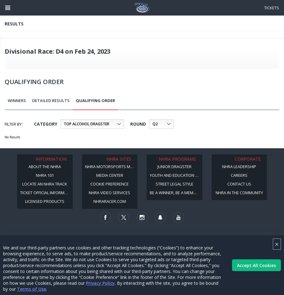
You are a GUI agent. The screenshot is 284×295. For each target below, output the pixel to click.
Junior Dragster (174, 166)
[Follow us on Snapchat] (160, 217)
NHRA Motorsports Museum (111, 166)
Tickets (271, 8)
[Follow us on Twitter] (123, 217)
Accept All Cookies (256, 265)
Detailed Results (51, 100)
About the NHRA (44, 166)
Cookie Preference (109, 184)
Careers (239, 175)
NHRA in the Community (239, 192)
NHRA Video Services (109, 192)
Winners (17, 100)
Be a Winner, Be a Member (175, 192)
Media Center (109, 175)
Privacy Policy (100, 283)
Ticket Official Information (46, 192)
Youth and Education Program (176, 175)
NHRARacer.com (109, 201)
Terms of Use (31, 289)
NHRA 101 (45, 175)
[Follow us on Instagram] (142, 217)
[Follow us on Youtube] (178, 217)
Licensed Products (44, 201)
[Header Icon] (7, 8)
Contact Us (239, 184)
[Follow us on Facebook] (105, 217)
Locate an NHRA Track (44, 184)
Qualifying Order (95, 100)
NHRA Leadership (239, 166)
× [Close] (277, 244)
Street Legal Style (174, 184)
